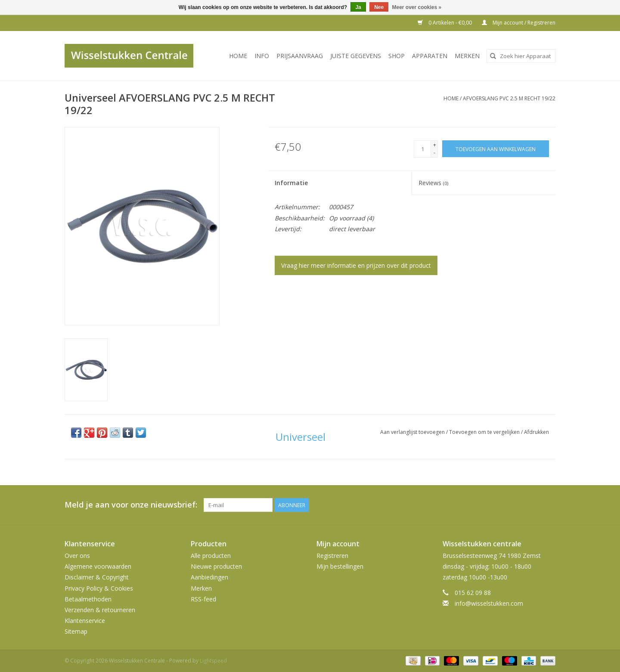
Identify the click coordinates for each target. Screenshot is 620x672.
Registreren (332, 555)
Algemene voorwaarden (98, 566)
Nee (379, 7)
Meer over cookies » (417, 7)
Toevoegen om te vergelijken (485, 432)
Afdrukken (536, 432)
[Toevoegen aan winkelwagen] (495, 148)
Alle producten (211, 555)
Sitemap (76, 631)
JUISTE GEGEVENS (355, 56)
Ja (358, 7)
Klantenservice (85, 620)
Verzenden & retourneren (100, 610)
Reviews (433, 183)
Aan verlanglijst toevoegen (413, 432)
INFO (261, 56)
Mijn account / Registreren (518, 22)
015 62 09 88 (473, 592)
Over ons (77, 555)
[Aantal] (422, 149)
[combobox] (521, 56)
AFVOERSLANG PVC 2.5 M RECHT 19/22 (509, 98)
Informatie (291, 183)
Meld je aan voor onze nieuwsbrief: (131, 504)
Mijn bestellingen (339, 566)
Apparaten (429, 56)
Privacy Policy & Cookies (99, 588)
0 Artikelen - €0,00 (445, 22)
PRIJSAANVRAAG (299, 56)
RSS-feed (203, 599)
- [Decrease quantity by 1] (434, 152)
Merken (467, 56)
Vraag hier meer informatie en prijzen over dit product (356, 265)
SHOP (396, 56)
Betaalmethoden (88, 599)
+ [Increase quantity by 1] (434, 145)
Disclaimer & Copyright (97, 577)
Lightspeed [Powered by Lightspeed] (213, 660)
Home (238, 56)
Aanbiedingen (209, 577)
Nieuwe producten (216, 566)
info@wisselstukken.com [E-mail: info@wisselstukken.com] (489, 603)
